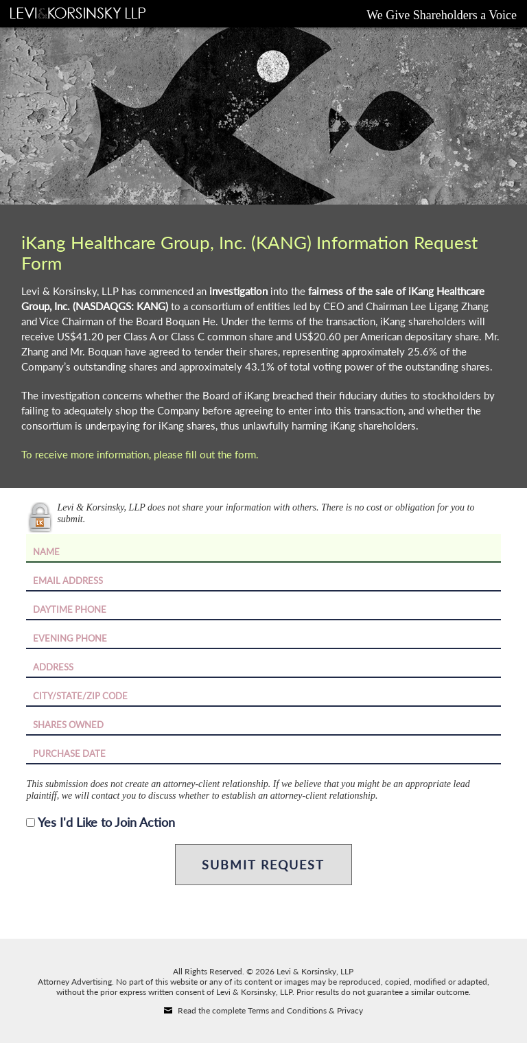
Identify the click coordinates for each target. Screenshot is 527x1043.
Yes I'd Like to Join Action (106, 822)
